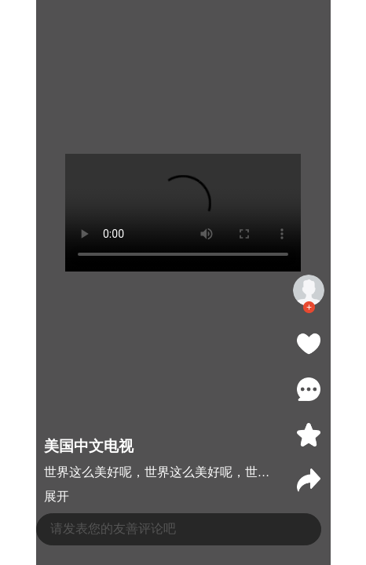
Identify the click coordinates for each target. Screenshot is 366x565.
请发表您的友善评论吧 (113, 528)
